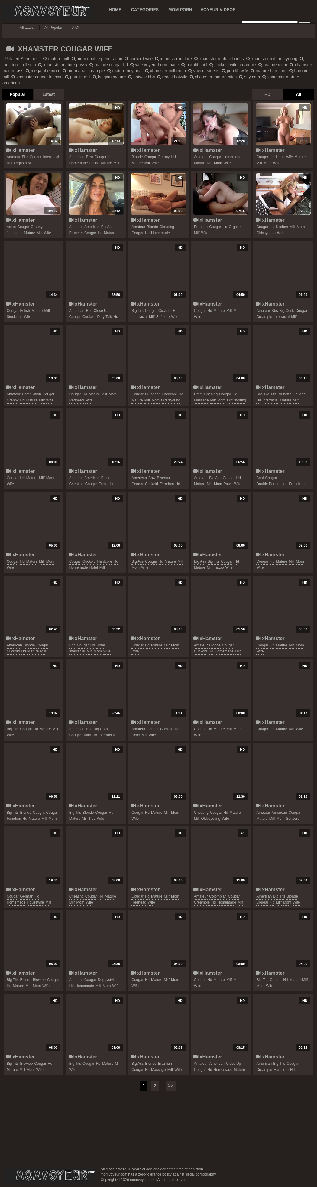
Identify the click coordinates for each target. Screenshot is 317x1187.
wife (31, 163)
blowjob (39, 980)
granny (164, 157)
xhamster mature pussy (62, 64)
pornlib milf (194, 64)
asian (11, 227)
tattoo (219, 567)
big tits (137, 311)
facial (103, 484)
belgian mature (109, 76)
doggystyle (106, 980)
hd (110, 157)
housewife (284, 157)
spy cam (249, 76)
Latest (48, 94)
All (298, 94)
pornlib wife (235, 70)
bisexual (163, 478)
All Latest (27, 27)
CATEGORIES (145, 9)
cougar (35, 157)
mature (106, 163)
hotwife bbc (141, 76)
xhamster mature (173, 58)
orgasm (20, 163)
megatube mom (43, 70)
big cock (286, 311)
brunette (76, 233)
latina (94, 163)
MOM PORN (180, 9)
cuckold (88, 317)
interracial (51, 157)
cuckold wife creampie (232, 64)
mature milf (56, 58)
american (77, 157)
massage (201, 400)
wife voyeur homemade (154, 64)
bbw (89, 157)
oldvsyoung (265, 233)
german (26, 896)
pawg (228, 484)
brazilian (165, 1063)
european (153, 394)
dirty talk (104, 317)
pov (92, 818)
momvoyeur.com (49, 1175)
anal (260, 478)
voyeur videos (203, 70)
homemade (78, 163)
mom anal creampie (84, 70)
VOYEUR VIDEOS (218, 9)
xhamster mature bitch (213, 76)
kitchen (282, 227)
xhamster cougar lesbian (37, 76)
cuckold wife (139, 58)
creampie (264, 317)
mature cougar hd (108, 64)
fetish (25, 311)
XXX (75, 27)
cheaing (211, 394)
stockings (14, 317)
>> (170, 1085)
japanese (14, 233)
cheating (167, 227)
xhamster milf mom (165, 70)
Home (115, 9)
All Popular (53, 27)
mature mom (272, 64)
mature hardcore (269, 70)
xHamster (20, 150)
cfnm (198, 394)
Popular (17, 94)
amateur (13, 157)
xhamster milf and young (271, 58)
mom (218, 163)
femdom (167, 484)
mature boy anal (125, 70)
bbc (25, 157)
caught (39, 812)
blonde (137, 157)
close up (101, 311)
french (294, 484)
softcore (163, 317)
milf (9, 163)
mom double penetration (97, 58)
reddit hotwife (172, 76)
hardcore (169, 394)
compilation (31, 394)
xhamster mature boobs (219, 58)
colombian (217, 896)
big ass (107, 227)
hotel (93, 567)
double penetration (271, 484)
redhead (76, 400)
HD (267, 94)
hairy (86, 735)
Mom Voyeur (47, 11)
